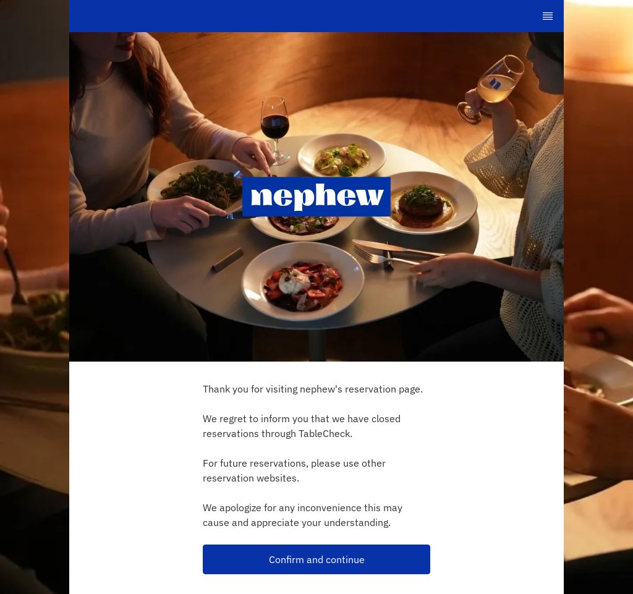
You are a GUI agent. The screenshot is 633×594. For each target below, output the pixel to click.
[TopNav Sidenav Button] (548, 16)
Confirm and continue (317, 559)
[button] (316, 559)
